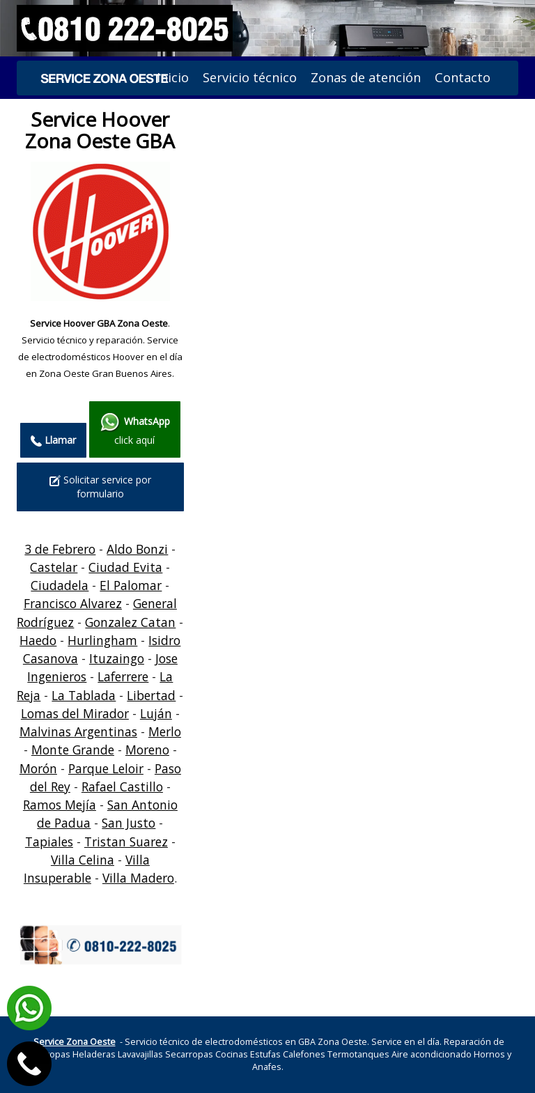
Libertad (151, 695)
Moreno (147, 749)
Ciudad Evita (125, 567)
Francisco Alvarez (73, 603)
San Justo (128, 822)
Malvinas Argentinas (78, 731)
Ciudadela (59, 585)
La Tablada (84, 695)
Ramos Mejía (59, 804)
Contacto (462, 77)
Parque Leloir (106, 768)
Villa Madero (138, 877)
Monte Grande (72, 749)
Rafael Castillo (122, 786)
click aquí (135, 429)
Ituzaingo (116, 658)
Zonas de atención (366, 77)
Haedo (38, 640)
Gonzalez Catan (130, 622)
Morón (38, 768)
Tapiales (49, 841)
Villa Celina (82, 859)
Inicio (173, 77)
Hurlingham (102, 640)
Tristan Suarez (126, 841)
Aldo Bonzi (137, 549)
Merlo (164, 731)
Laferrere (123, 676)
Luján (156, 713)
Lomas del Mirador (75, 713)
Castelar (53, 567)
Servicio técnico (250, 77)
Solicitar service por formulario (100, 486)
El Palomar (131, 585)
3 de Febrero (59, 549)
